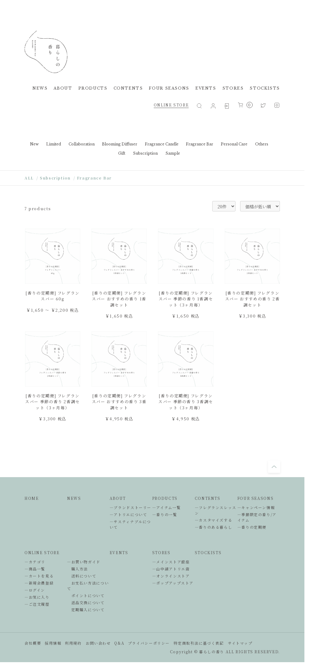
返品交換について (86, 602)
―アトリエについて (128, 514)
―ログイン (34, 590)
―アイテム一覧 (166, 507)
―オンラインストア (171, 575)
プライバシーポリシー (149, 643)
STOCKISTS (265, 88)
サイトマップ (240, 643)
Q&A (119, 643)
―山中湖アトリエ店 (171, 568)
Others (261, 144)
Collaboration (82, 144)
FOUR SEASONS (169, 88)
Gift (121, 153)
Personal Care (234, 144)
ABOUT (63, 88)
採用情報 (53, 643)
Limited (53, 144)
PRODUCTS (92, 88)
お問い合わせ (98, 643)
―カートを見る (39, 575)
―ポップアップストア (173, 582)
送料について (81, 575)
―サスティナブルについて (130, 524)
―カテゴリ (34, 561)
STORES (233, 88)
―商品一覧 (34, 568)
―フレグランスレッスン (215, 510)
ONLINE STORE (171, 104)
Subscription (145, 153)
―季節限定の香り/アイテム (257, 517)
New (34, 144)
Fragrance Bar (199, 144)
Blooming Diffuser (119, 144)
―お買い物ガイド (83, 561)
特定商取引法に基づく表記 (199, 643)
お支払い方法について (88, 585)
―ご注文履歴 (37, 604)
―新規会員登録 (39, 582)
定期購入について (86, 609)
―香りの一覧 (164, 514)
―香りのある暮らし (213, 527)
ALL (29, 177)
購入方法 (77, 568)
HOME (31, 498)
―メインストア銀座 (171, 561)
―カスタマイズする (213, 520)
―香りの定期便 (251, 527)
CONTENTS (128, 88)
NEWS (39, 88)
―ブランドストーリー (130, 507)
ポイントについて (86, 595)
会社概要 (32, 643)
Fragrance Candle (162, 144)
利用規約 (73, 643)
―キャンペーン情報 (256, 507)
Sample (172, 153)
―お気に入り (37, 597)
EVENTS (205, 88)
